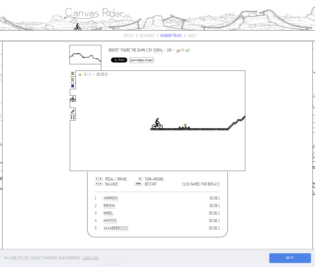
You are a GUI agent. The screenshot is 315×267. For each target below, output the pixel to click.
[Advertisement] (23, 121)
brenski (109, 205)
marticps (110, 220)
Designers (147, 35)
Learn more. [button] (91, 258)
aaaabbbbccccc (116, 228)
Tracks (129, 35)
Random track (171, 35)
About (192, 35)
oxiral (158, 50)
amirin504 (111, 198)
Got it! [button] (290, 258)
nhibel (108, 213)
